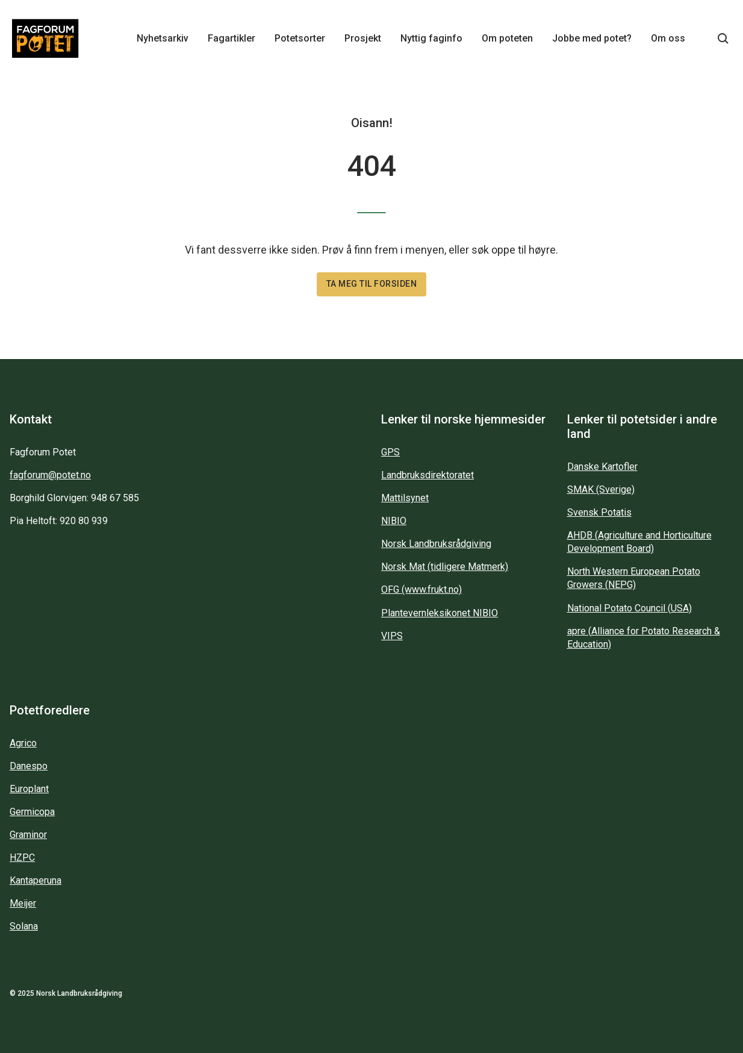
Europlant (29, 789)
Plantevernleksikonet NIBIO (439, 613)
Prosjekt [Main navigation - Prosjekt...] (362, 38)
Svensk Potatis (599, 512)
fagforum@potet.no (50, 475)
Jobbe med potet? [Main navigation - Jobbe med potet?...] (592, 38)
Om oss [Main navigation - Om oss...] (668, 38)
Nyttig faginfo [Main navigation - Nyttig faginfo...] (431, 38)
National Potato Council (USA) (629, 608)
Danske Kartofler (602, 466)
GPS (390, 452)
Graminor (28, 834)
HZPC (22, 857)
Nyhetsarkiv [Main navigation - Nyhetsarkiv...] (162, 38)
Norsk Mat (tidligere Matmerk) (444, 566)
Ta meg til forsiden (371, 284)
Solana (24, 926)
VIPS (392, 636)
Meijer (23, 903)
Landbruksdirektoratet (427, 475)
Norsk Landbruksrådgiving (436, 543)
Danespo (29, 766)
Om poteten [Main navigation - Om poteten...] (507, 38)
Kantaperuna (35, 880)
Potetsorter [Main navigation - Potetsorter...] (300, 38)
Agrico (23, 743)
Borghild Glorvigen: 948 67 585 (74, 498)
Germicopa (32, 811)
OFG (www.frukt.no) (421, 589)
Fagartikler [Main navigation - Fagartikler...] (231, 38)
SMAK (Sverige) (601, 489)
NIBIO (393, 520)
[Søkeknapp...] (723, 38)
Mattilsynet (405, 498)
